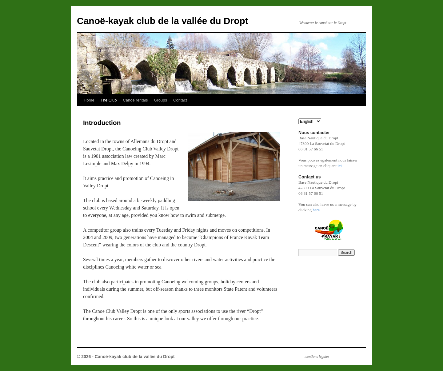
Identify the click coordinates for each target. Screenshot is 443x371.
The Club (109, 100)
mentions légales (317, 356)
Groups (160, 100)
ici (339, 165)
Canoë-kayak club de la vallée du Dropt (162, 21)
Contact (180, 100)
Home (89, 100)
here (316, 210)
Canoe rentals (135, 100)
